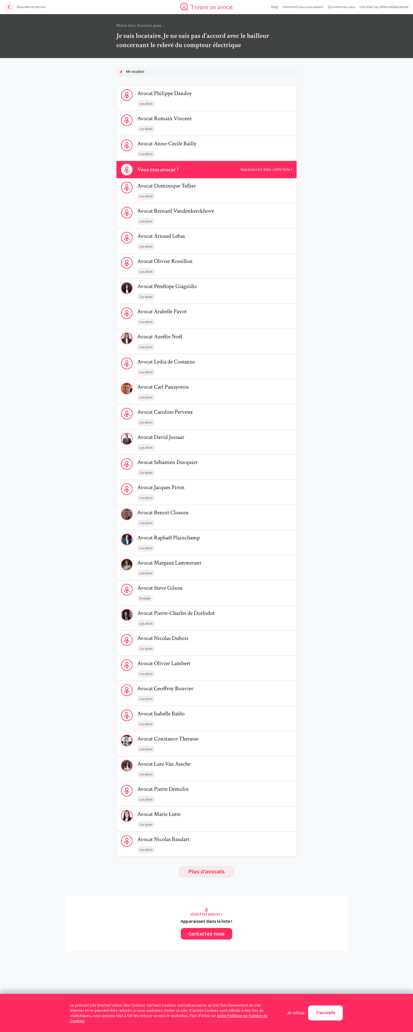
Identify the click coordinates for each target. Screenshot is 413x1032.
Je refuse (296, 1012)
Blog (274, 7)
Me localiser (135, 72)
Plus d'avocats (206, 872)
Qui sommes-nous (341, 7)
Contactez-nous (206, 933)
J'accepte (325, 1012)
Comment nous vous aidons (302, 7)
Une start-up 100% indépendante (384, 7)
